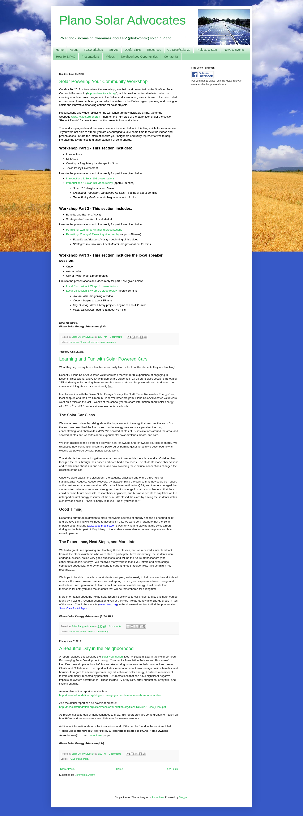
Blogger (183, 797)
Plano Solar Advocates (122, 20)
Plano (83, 342)
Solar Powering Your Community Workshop (103, 81)
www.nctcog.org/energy (85, 116)
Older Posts (171, 769)
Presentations (91, 56)
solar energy (93, 342)
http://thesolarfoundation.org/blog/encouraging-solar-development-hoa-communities (110, 695)
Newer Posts (67, 769)
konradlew (158, 797)
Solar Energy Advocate (83, 337)
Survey (114, 49)
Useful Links (133, 49)
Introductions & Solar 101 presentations (90, 178)
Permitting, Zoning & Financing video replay (93, 234)
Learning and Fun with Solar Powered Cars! (104, 359)
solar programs (108, 342)
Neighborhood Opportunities (139, 56)
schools (91, 631)
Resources (154, 49)
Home (60, 49)
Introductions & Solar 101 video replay (89, 182)
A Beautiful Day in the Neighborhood (96, 648)
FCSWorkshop (93, 49)
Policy (86, 759)
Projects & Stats (207, 49)
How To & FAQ (65, 56)
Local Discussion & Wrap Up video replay (91, 290)
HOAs (72, 759)
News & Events (234, 49)
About (74, 49)
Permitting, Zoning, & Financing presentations (94, 229)
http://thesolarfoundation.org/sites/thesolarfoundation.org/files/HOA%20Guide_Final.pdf (112, 706)
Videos (110, 56)
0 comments (116, 337)
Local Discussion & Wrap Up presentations (92, 286)
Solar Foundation (112, 656)
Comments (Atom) (84, 774)
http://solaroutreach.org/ (101, 93)
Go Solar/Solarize (179, 49)
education (74, 342)
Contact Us (171, 56)
